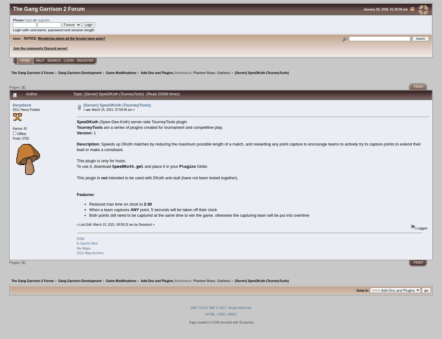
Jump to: (362, 290)
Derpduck (22, 105)
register (43, 20)
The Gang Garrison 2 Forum (49, 9)
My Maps (84, 248)
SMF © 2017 (217, 308)
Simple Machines (240, 308)
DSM (80, 239)
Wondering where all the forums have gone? (71, 38)
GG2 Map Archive (90, 253)
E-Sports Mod (87, 243)
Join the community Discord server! (40, 48)
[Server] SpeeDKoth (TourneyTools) (117, 105)
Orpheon (223, 73)
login (29, 20)
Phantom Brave (204, 73)
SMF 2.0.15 (198, 308)
